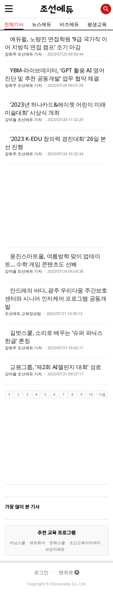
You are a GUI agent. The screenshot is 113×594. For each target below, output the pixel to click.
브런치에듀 (55, 549)
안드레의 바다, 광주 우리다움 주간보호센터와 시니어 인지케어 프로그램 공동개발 (56, 298)
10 (91, 394)
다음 (102, 394)
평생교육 (97, 24)
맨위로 (69, 572)
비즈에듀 (69, 24)
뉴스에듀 (41, 24)
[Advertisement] (56, 206)
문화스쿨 (57, 542)
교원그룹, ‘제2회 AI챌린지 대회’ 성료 (55, 367)
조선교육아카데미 (85, 542)
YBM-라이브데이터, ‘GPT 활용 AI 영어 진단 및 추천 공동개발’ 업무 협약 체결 (55, 74)
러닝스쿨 (17, 542)
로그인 (41, 572)
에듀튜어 (37, 542)
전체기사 (14, 24)
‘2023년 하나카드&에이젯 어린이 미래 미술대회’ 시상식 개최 (55, 109)
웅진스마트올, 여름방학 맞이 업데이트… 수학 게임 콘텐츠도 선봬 (52, 260)
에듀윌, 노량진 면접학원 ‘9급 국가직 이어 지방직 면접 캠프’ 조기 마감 (56, 43)
